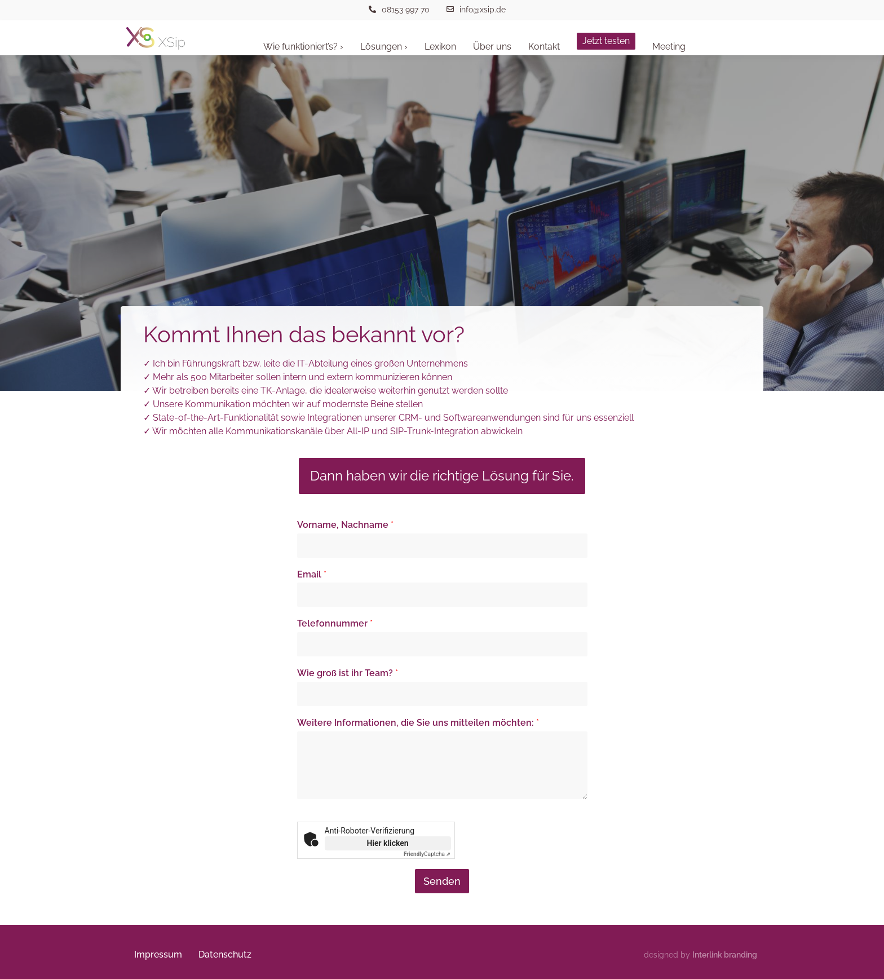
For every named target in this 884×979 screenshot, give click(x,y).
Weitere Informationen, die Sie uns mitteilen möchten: (418, 722)
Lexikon (440, 46)
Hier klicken (387, 843)
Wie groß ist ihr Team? (347, 673)
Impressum (159, 954)
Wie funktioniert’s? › (303, 46)
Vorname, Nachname (345, 524)
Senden (442, 881)
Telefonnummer (335, 623)
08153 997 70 (406, 9)
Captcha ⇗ (427, 854)
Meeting (669, 46)
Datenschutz (226, 954)
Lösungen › (384, 46)
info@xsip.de (482, 9)
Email (311, 574)
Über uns (492, 46)
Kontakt (544, 46)
